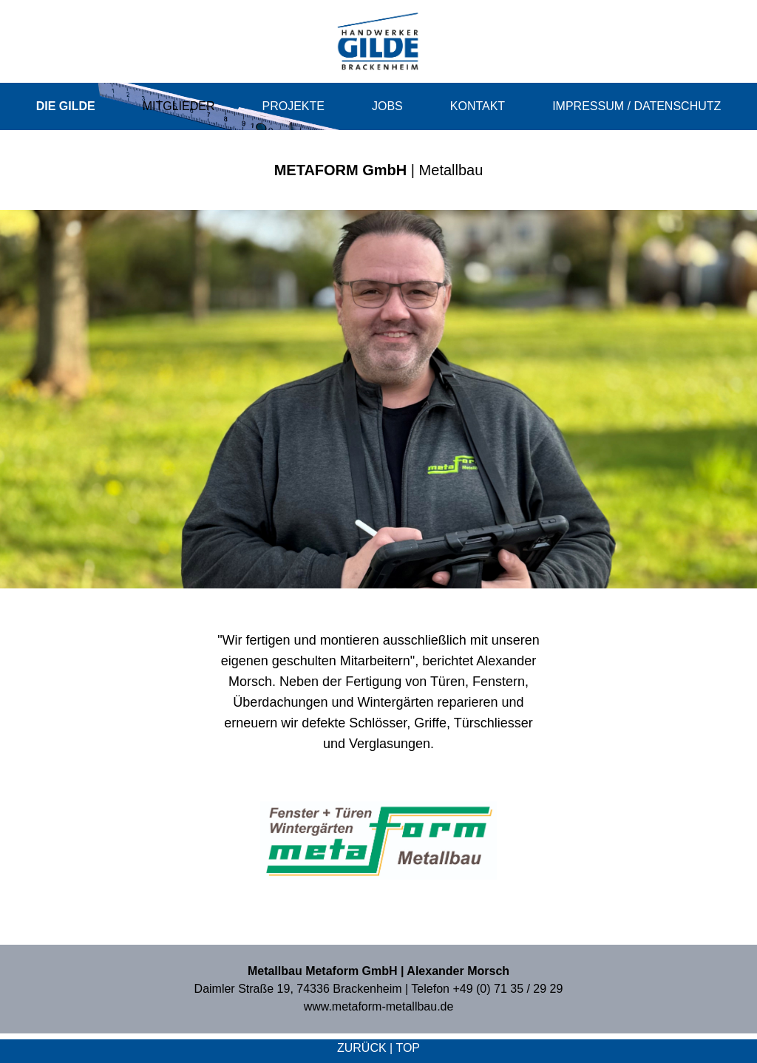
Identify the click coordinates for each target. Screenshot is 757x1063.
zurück (362, 1048)
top (408, 1048)
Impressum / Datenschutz (636, 106)
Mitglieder (179, 106)
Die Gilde (65, 106)
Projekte (293, 106)
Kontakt (477, 106)
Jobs (387, 106)
